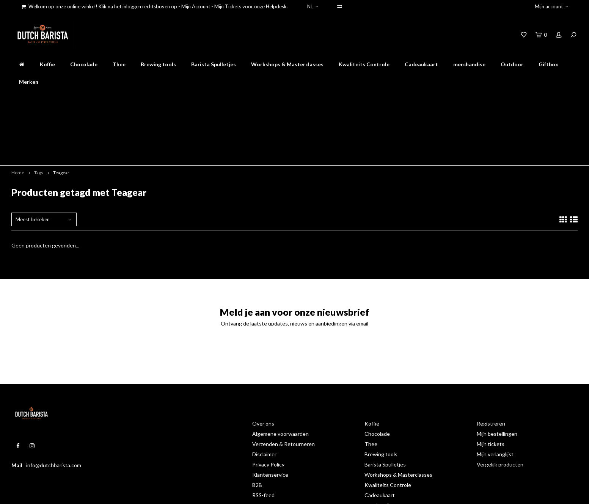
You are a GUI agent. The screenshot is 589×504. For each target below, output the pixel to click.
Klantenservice (270, 415)
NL (312, 6)
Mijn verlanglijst (495, 394)
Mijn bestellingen (497, 374)
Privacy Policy (268, 405)
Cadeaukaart (421, 64)
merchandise (469, 64)
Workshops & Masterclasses (287, 64)
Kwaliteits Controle (364, 64)
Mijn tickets (490, 384)
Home (17, 113)
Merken (28, 81)
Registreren (491, 364)
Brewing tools (158, 64)
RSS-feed (263, 435)
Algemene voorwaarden (280, 374)
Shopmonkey (130, 493)
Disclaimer (264, 394)
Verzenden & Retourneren (283, 384)
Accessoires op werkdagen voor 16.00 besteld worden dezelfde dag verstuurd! (477, 97)
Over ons (263, 364)
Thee (119, 64)
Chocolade (83, 64)
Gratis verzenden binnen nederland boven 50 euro (299, 97)
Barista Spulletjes (213, 64)
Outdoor (512, 64)
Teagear (61, 113)
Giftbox (548, 64)
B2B (257, 425)
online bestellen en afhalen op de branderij (67, 97)
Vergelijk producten (500, 405)
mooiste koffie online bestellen (179, 97)
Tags (38, 113)
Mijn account (551, 6)
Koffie (47, 64)
